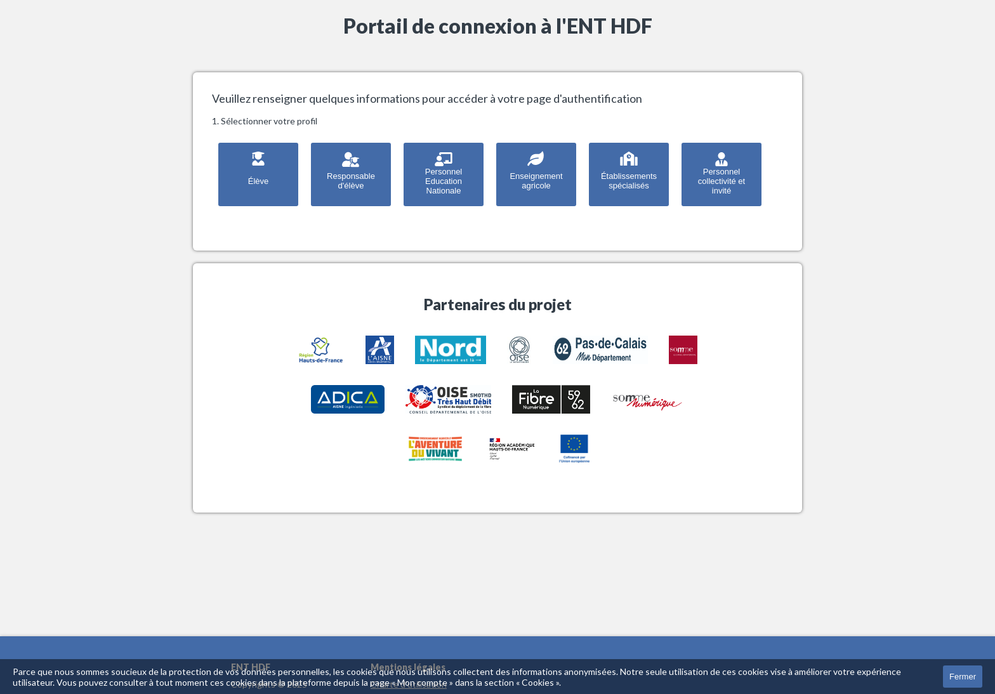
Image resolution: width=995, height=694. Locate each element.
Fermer (962, 676)
